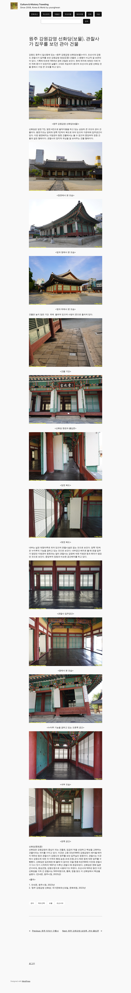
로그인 (32, 963)
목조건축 (41, 903)
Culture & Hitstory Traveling (34, 4)
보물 (50, 903)
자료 (98, 14)
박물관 (57, 14)
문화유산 (34, 14)
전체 (89, 14)
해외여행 (79, 14)
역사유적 (46, 14)
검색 (86, 21)
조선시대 (60, 903)
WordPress (26, 981)
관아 (32, 903)
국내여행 (68, 14)
